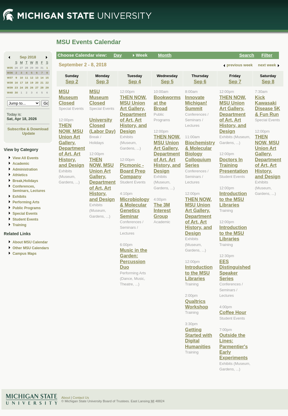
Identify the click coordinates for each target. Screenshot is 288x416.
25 (26, 87)
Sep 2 (71, 81)
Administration (25, 169)
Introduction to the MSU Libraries (199, 272)
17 (21, 82)
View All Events (26, 158)
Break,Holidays (25, 181)
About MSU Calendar (30, 242)
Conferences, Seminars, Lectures (29, 188)
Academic (21, 164)
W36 (10, 72)
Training (19, 225)
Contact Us (81, 397)
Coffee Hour (232, 312)
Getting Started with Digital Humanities (198, 338)
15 (47, 77)
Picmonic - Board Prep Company (132, 170)
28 (26, 67)
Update (28, 133)
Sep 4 (134, 81)
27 (21, 67)
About (65, 397)
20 (37, 82)
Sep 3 (102, 81)
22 (47, 82)
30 (37, 67)
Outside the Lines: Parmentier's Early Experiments (233, 346)
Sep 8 (268, 81)
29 (31, 67)
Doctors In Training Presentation (233, 165)
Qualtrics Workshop (196, 304)
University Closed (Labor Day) (102, 125)
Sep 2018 (28, 57)
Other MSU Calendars (31, 248)
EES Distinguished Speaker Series (235, 270)
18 (26, 82)
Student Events (25, 219)
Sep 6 (200, 81)
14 (42, 77)
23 (16, 87)
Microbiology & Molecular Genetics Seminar (135, 208)
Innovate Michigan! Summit (196, 103)
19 (31, 82)
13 (37, 77)
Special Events (25, 214)
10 (21, 77)
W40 (10, 92)
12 (31, 77)
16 (16, 82)
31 (42, 67)
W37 (10, 77)
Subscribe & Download (27, 129)
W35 (10, 67)
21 (42, 82)
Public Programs (27, 208)
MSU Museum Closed (68, 97)
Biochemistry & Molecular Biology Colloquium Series (200, 154)
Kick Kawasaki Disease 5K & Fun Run (267, 106)
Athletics (20, 175)
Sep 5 (167, 81)
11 (26, 77)
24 (21, 87)
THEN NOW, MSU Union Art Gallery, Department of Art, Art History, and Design (72, 145)
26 (16, 67)
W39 (10, 87)
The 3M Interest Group (162, 210)
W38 (10, 82)
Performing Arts (26, 202)
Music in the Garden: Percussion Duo (133, 258)
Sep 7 (235, 81)
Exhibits (19, 197)
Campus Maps (25, 254)
